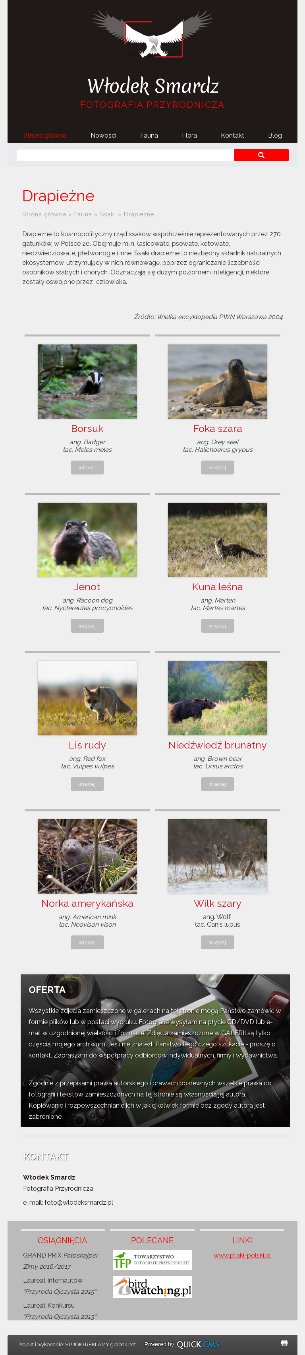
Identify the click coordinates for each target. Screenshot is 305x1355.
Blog (275, 135)
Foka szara (217, 428)
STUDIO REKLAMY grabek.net (100, 1344)
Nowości (103, 135)
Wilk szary (217, 903)
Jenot (87, 587)
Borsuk (87, 428)
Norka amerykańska (87, 903)
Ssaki (108, 214)
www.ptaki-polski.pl (242, 1255)
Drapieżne (139, 214)
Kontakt (232, 135)
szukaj (261, 154)
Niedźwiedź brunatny (217, 745)
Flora (189, 135)
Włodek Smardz (152, 86)
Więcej (87, 467)
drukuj (284, 1343)
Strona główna (45, 135)
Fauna (149, 135)
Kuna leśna (217, 587)
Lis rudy (87, 745)
